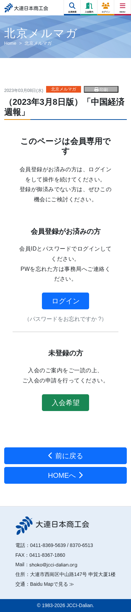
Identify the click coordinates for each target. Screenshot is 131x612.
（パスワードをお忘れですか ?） (65, 319)
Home (10, 43)
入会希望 (66, 402)
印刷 (101, 89)
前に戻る (65, 456)
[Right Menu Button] (123, 6)
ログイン (66, 301)
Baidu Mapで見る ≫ (52, 584)
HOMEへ (65, 475)
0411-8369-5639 (48, 545)
